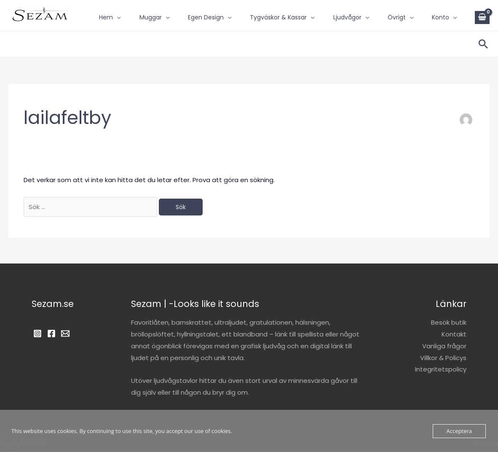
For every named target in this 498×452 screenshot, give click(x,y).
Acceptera (459, 431)
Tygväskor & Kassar (278, 10)
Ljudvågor (350, 10)
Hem (97, 10)
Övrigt (402, 10)
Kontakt (454, 334)
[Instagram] (37, 334)
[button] (483, 44)
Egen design (203, 10)
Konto (99, 23)
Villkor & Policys (443, 358)
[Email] (65, 334)
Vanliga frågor (444, 346)
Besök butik (448, 322)
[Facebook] (51, 334)
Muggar (145, 10)
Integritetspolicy (440, 370)
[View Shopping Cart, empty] (482, 17)
